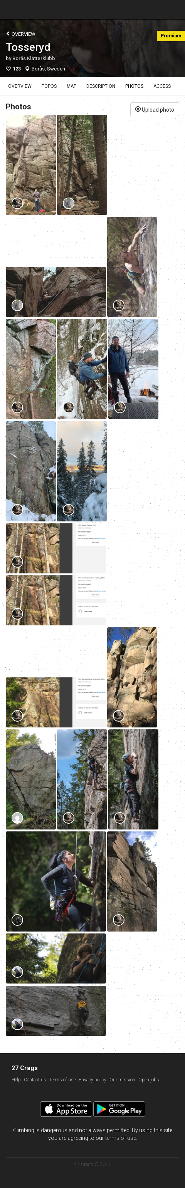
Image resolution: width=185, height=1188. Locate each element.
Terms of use (62, 1079)
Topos (49, 86)
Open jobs (148, 1079)
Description (100, 86)
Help (16, 1079)
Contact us (35, 1079)
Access (162, 86)
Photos (134, 86)
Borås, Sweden (48, 68)
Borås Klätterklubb (33, 58)
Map (71, 86)
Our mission (122, 1079)
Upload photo (154, 109)
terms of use (120, 1138)
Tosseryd (28, 47)
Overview (20, 33)
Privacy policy (92, 1079)
